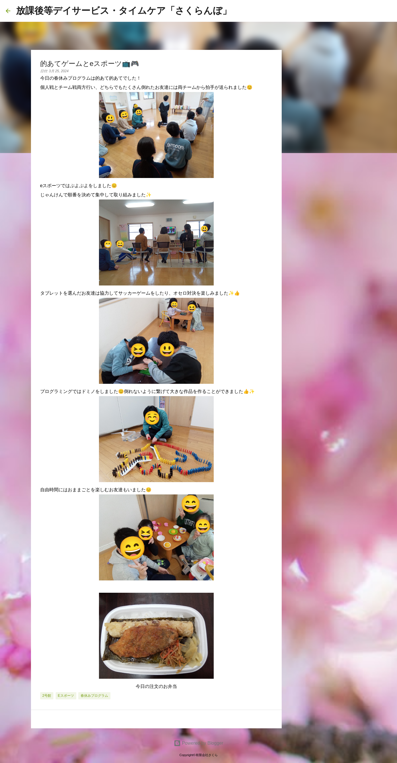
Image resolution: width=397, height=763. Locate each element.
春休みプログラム (94, 696)
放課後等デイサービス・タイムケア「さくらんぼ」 (123, 10)
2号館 (46, 696)
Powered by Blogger (198, 743)
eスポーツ (66, 696)
